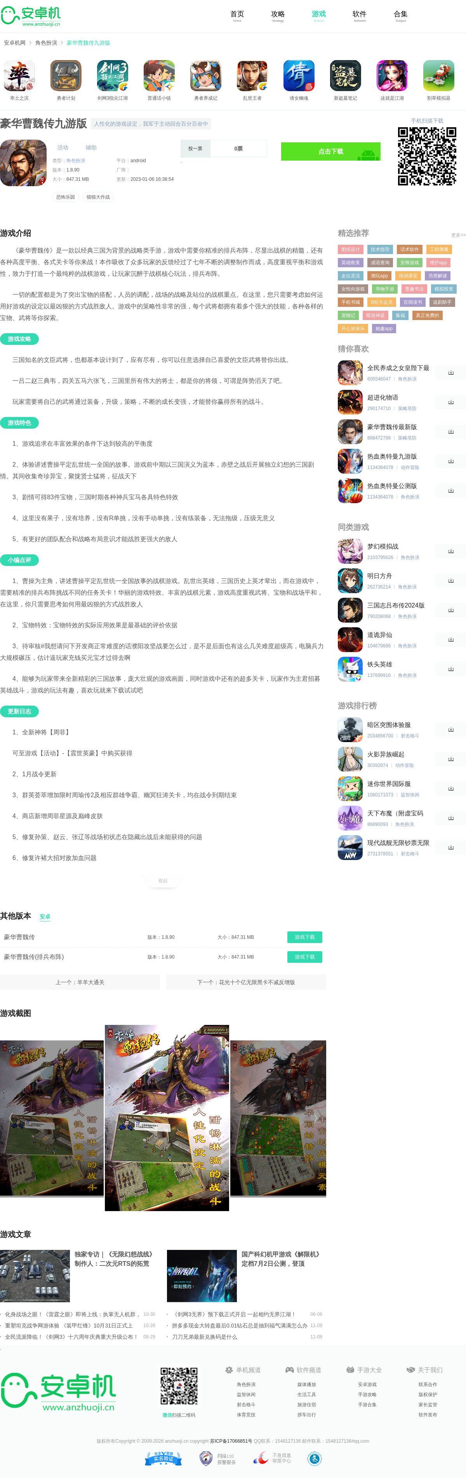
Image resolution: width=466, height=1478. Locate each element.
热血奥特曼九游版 (392, 456)
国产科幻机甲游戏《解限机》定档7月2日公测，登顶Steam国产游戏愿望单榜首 (282, 1260)
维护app (438, 262)
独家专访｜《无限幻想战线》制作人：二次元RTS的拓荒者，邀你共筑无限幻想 (115, 1260)
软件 (360, 14)
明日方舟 (379, 576)
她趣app (384, 328)
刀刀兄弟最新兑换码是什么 (204, 1337)
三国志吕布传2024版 (396, 605)
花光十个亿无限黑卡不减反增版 (257, 982)
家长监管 (428, 1404)
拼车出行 (306, 1414)
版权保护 (428, 1394)
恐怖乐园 (65, 197)
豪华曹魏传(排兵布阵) (34, 957)
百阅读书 (412, 302)
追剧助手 (442, 302)
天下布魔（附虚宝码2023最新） (395, 813)
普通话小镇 (159, 98)
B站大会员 (382, 302)
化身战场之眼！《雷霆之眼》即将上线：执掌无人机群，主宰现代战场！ (73, 1314)
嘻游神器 (375, 315)
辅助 (91, 147)
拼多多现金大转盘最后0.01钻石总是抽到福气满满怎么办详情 (240, 1325)
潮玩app (379, 276)
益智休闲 (246, 1394)
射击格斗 (246, 1404)
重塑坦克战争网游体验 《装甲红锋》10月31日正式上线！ (69, 1325)
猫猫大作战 (98, 197)
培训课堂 (408, 276)
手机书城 (350, 302)
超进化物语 (382, 397)
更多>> (458, 235)
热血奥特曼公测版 (392, 486)
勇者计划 (66, 98)
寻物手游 (385, 289)
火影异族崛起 (386, 754)
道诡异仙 (379, 635)
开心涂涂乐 (353, 328)
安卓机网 (15, 43)
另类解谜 (437, 276)
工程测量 (439, 249)
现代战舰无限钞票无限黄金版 (398, 843)
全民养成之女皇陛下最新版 (398, 368)
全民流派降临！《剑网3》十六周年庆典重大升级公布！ (72, 1337)
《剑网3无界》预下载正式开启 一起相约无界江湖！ (234, 1314)
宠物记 (348, 315)
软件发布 (428, 1414)
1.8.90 (72, 170)
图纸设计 (350, 249)
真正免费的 (427, 315)
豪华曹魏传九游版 (88, 43)
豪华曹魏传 (19, 937)
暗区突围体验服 (389, 725)
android (138, 160)
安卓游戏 (367, 1384)
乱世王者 (252, 98)
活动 (62, 147)
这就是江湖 (392, 98)
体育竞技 (246, 1414)
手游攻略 (367, 1394)
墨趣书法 (414, 289)
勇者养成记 (205, 98)
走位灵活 (350, 276)
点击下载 (330, 151)
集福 (400, 315)
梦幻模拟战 (382, 546)
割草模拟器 (438, 98)
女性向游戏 (353, 289)
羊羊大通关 (90, 982)
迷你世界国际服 (389, 784)
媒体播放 (306, 1384)
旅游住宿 (306, 1404)
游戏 (319, 14)
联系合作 (428, 1384)
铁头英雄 (379, 664)
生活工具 (306, 1394)
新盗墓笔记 (345, 98)
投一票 (195, 148)
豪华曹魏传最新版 (392, 427)
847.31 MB (77, 179)
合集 (401, 14)
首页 (237, 14)
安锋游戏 (409, 262)
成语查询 (380, 262)
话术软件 (409, 249)
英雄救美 (350, 262)
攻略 (278, 14)
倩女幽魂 (299, 98)
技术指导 (380, 249)
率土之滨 (19, 98)
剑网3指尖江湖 (112, 98)
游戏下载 (305, 937)
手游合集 (367, 1404)
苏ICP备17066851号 (231, 1441)
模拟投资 (444, 289)
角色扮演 (46, 43)
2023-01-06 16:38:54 (152, 179)
